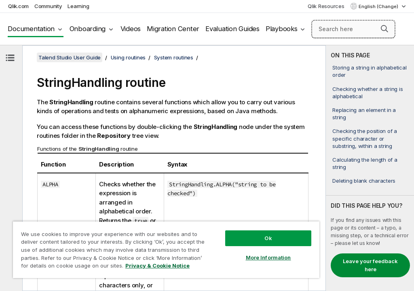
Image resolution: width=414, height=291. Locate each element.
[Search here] (353, 29)
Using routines (128, 57)
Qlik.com (18, 6)
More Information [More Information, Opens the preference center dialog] (268, 257)
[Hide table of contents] (10, 58)
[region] (166, 249)
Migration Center (173, 29)
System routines (173, 57)
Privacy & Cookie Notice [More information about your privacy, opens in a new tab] (157, 265)
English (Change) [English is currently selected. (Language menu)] (379, 6)
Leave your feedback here (370, 265)
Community (48, 6)
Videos (130, 29)
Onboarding (88, 29)
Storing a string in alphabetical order (369, 71)
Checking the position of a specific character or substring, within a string (364, 138)
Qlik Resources (326, 6)
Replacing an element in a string (364, 113)
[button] (384, 29)
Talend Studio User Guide (69, 57)
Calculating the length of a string (364, 163)
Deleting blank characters (363, 180)
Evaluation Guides (232, 29)
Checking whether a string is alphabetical (367, 92)
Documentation (31, 29)
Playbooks (282, 29)
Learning (78, 6)
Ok (268, 238)
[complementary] (370, 168)
